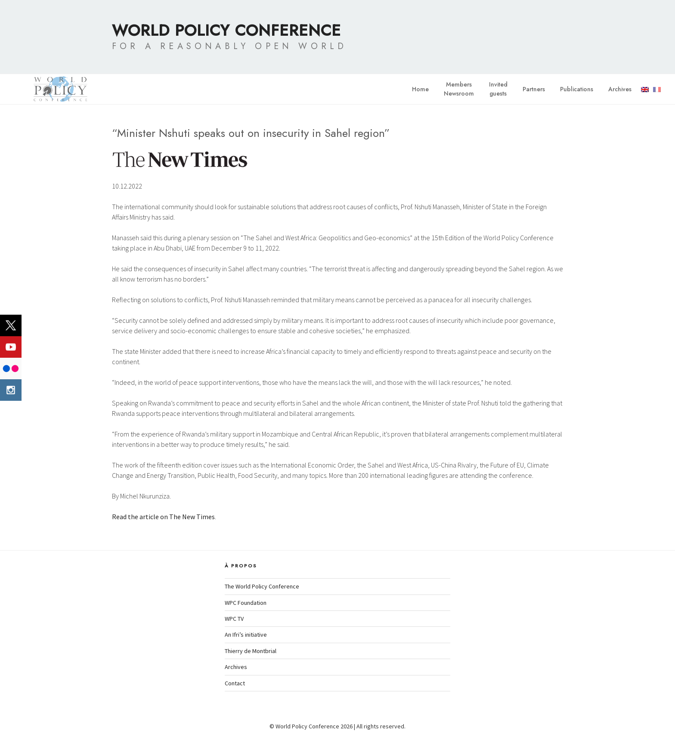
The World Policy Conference (262, 586)
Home (420, 89)
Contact (235, 683)
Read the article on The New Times (163, 516)
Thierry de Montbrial (250, 651)
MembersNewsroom (459, 89)
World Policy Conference (226, 30)
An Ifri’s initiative (246, 634)
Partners (534, 89)
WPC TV (234, 618)
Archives (620, 89)
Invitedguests (498, 89)
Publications (576, 89)
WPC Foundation (245, 603)
